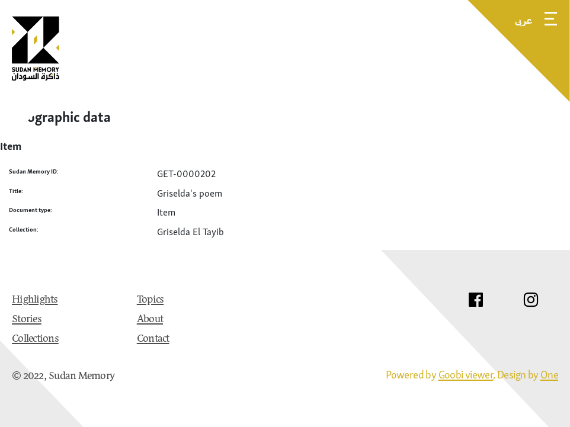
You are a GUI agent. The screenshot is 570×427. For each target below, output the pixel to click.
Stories (26, 320)
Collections (35, 339)
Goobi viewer (466, 374)
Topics (150, 300)
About (150, 320)
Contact (153, 339)
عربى (524, 20)
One (549, 374)
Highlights (35, 300)
